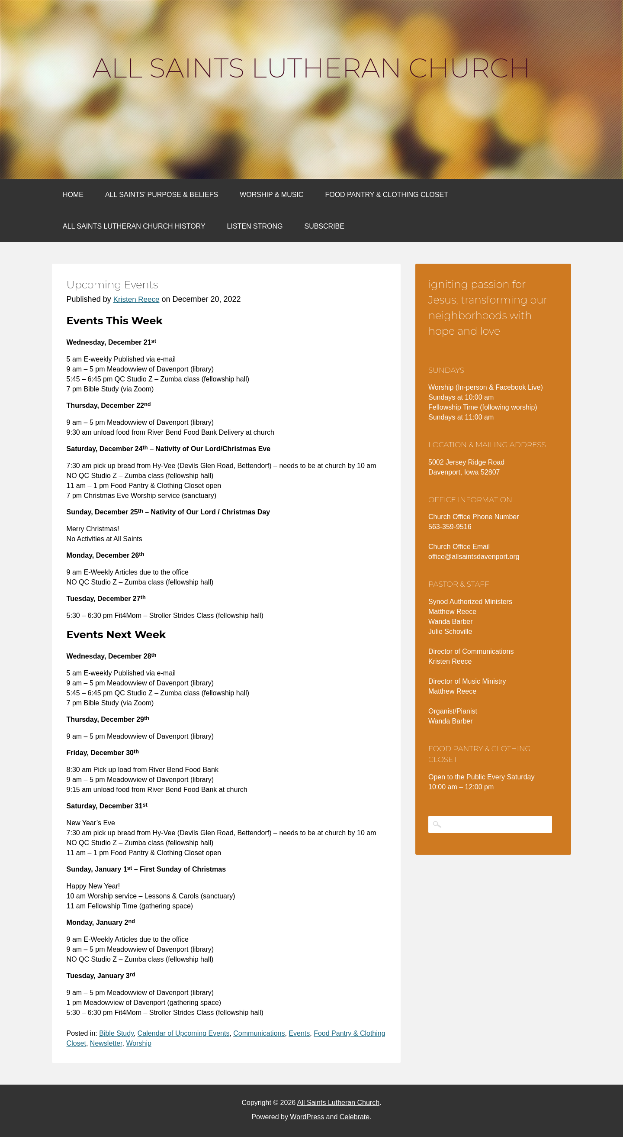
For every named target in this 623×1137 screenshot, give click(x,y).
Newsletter (106, 1043)
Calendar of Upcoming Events (184, 1033)
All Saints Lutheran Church (311, 68)
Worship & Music (271, 194)
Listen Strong (255, 226)
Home (73, 194)
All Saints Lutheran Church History (134, 226)
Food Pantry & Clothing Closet (386, 194)
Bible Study (116, 1033)
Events (299, 1033)
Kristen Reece (136, 299)
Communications (259, 1033)
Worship (138, 1043)
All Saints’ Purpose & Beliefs (161, 194)
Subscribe (324, 226)
